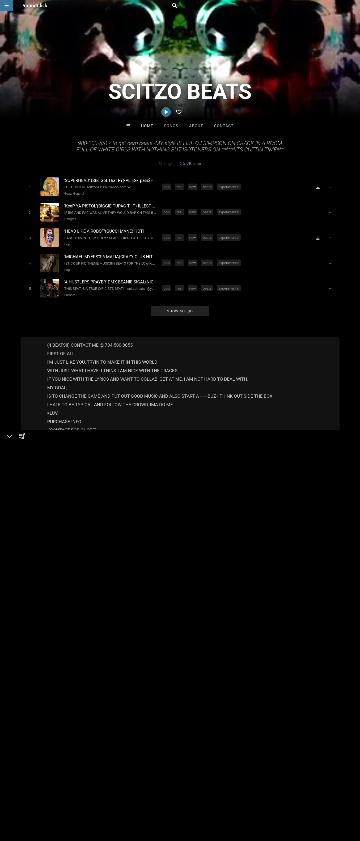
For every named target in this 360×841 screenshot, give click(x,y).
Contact (224, 126)
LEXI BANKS (158, 693)
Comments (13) (267, 477)
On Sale (196, 721)
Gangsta (69, 217)
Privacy (126, 809)
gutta (249, 595)
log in (289, 562)
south (180, 595)
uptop (303, 595)
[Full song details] (333, 187)
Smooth (68, 290)
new (193, 186)
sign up (270, 562)
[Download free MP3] (320, 187)
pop (168, 186)
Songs (171, 126)
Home (147, 126)
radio (209, 595)
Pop (66, 242)
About (196, 126)
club (124, 595)
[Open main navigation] (6, 5)
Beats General (73, 193)
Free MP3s (130, 721)
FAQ (22, 809)
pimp (235, 595)
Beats (34, 496)
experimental (229, 186)
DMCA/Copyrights (98, 809)
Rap (66, 266)
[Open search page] (354, 5)
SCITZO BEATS (38, 477)
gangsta (107, 595)
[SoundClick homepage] (35, 5)
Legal (143, 809)
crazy (195, 595)
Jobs (72, 809)
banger (265, 595)
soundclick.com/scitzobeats (54, 508)
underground (158, 595)
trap (222, 595)
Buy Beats (163, 721)
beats (208, 186)
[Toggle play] (28, 187)
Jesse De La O (246, 693)
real (180, 186)
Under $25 (230, 721)
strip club (284, 595)
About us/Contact (47, 809)
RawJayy (114, 693)
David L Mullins (202, 693)
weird (137, 595)
